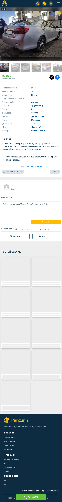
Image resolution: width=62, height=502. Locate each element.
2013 (33, 88)
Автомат (35, 102)
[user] (8, 187)
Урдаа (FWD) (37, 106)
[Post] (51, 77)
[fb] (5, 480)
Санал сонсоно (38, 131)
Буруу (34, 109)
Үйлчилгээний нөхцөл (30, 490)
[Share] (57, 77)
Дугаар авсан (37, 116)
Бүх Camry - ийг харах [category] (31, 166)
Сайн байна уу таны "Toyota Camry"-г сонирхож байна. (31, 210)
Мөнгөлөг (36, 120)
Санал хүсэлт (9, 445)
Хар (33, 123)
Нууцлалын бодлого (50, 490)
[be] (5, 484)
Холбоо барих (9, 441)
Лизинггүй (36, 127)
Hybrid (34, 95)
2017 (33, 91)
